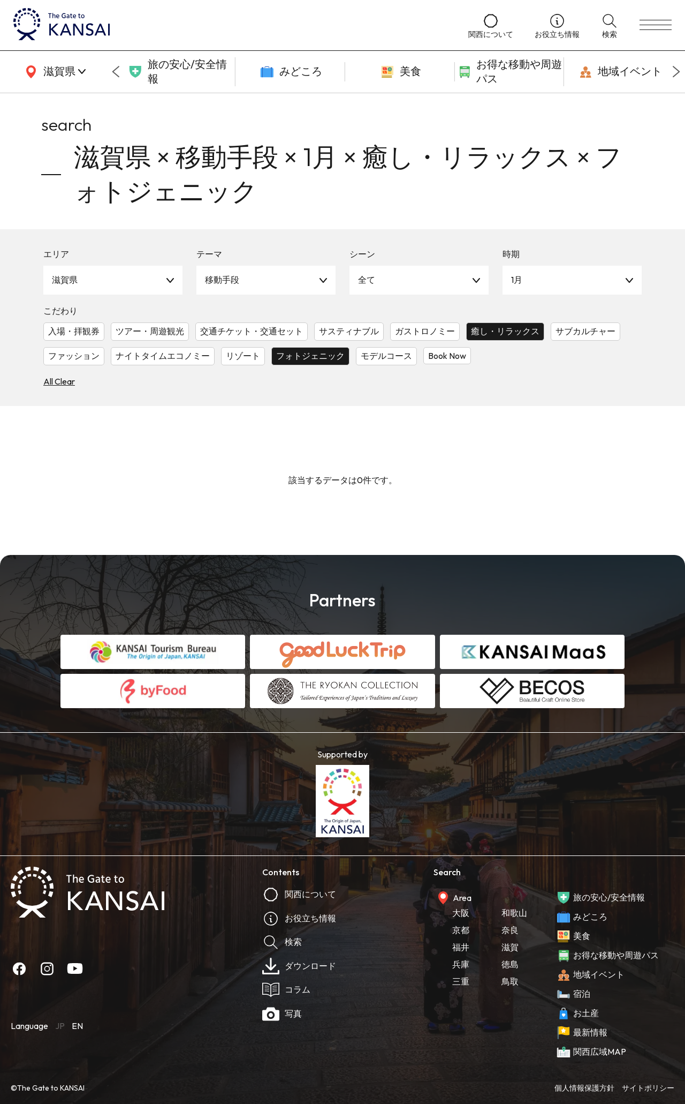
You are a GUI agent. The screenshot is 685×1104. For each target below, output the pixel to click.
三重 (460, 981)
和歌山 (514, 912)
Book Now (447, 355)
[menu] (656, 25)
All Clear (59, 381)
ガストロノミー (425, 331)
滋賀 (510, 947)
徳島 (510, 964)
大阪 (460, 912)
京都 (460, 930)
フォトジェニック (310, 355)
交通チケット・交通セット (251, 331)
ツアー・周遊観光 (150, 331)
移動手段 (222, 279)
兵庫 (460, 964)
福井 (460, 947)
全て (366, 279)
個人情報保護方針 (584, 1088)
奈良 (510, 930)
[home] (230, 25)
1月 (516, 279)
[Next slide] (676, 71)
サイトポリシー (648, 1088)
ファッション (74, 355)
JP (60, 1025)
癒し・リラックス (505, 331)
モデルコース (386, 355)
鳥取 (510, 981)
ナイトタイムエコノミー (163, 355)
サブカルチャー (585, 331)
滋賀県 (65, 279)
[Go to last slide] (115, 71)
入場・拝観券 (74, 331)
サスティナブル (349, 331)
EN (77, 1025)
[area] (53, 71)
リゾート (243, 355)
